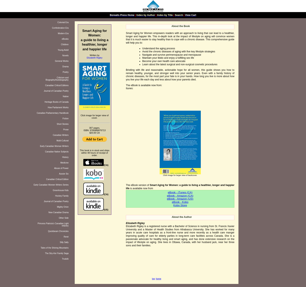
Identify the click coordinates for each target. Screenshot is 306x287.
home (158, 279)
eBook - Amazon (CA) (180, 195)
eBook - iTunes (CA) (180, 192)
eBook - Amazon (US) (180, 198)
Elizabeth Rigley (94, 57)
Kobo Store (180, 205)
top (153, 279)
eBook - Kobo (180, 202)
